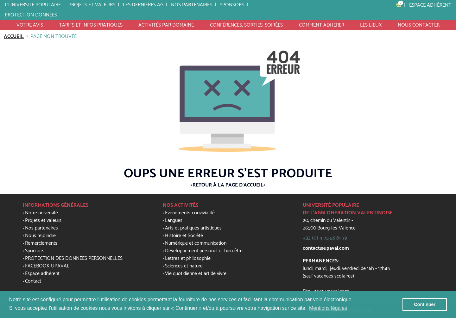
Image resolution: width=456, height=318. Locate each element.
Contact (33, 281)
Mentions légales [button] (328, 308)
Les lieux (371, 25)
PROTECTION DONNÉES (31, 15)
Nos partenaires (191, 5)
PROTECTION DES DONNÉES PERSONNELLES (74, 258)
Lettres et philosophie (188, 258)
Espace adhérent (430, 5)
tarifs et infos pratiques (91, 25)
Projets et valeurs (91, 5)
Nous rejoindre (40, 235)
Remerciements (41, 243)
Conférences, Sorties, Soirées (246, 25)
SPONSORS (232, 5)
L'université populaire (33, 5)
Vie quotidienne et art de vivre (195, 273)
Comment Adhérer (321, 25)
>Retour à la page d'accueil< (228, 185)
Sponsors (34, 251)
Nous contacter (419, 25)
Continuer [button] (424, 304)
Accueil (14, 36)
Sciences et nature (184, 266)
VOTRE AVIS (29, 25)
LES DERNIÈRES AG (143, 5)
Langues (173, 220)
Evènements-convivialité (190, 213)
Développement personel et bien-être (204, 251)
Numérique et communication (195, 243)
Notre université (41, 213)
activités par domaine (166, 25)
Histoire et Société (184, 235)
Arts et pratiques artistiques (193, 228)
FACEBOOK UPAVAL (47, 266)
